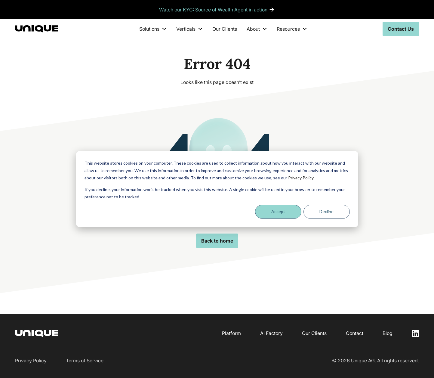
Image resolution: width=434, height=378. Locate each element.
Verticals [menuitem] (189, 29)
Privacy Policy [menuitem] (31, 361)
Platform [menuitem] (231, 333)
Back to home (217, 241)
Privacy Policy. (301, 177)
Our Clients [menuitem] (224, 29)
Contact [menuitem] (354, 333)
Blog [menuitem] (387, 333)
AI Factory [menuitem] (271, 333)
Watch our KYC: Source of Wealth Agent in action (213, 10)
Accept (278, 211)
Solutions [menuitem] (153, 29)
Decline (326, 211)
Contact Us (401, 29)
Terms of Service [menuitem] (84, 361)
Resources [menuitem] (292, 29)
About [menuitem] (257, 29)
